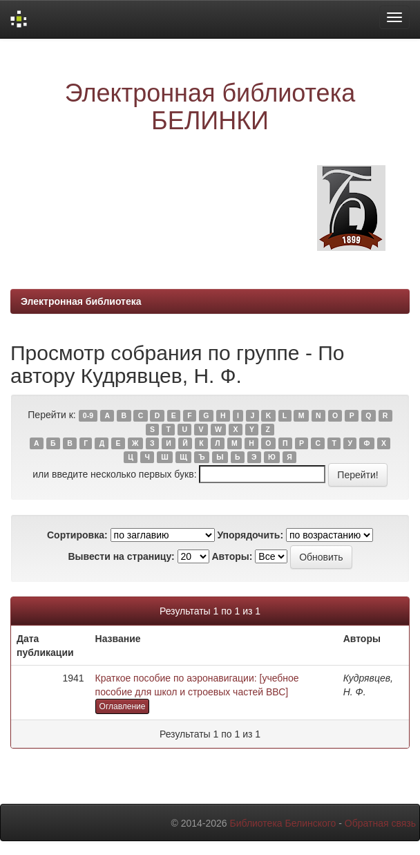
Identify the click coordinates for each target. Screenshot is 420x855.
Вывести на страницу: (121, 556)
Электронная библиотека (81, 301)
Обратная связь (380, 823)
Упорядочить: (250, 535)
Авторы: (231, 556)
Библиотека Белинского (282, 823)
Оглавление (122, 706)
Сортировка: (77, 535)
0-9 (88, 415)
